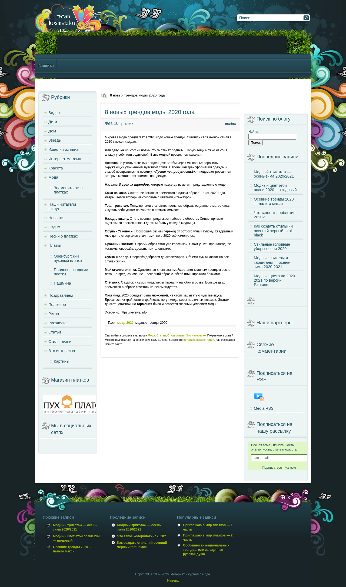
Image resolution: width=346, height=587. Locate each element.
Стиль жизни (176, 335)
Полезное (57, 304)
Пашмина (62, 283)
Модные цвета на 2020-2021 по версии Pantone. (275, 280)
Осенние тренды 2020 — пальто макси (274, 201)
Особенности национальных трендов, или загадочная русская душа (206, 549)
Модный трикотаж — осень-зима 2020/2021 (274, 174)
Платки (54, 245)
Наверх (173, 580)
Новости (56, 218)
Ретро (53, 314)
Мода (151, 335)
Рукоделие (58, 323)
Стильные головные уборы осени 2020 (272, 246)
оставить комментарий (198, 339)
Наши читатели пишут (62, 206)
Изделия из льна (63, 149)
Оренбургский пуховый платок (68, 258)
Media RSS (264, 408)
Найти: (253, 132)
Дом (52, 131)
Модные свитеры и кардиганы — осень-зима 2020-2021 (272, 262)
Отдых (54, 227)
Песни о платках (63, 236)
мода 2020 (125, 323)
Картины (61, 361)
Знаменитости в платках (68, 190)
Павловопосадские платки (71, 272)
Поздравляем (60, 295)
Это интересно (196, 335)
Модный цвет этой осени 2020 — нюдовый (275, 187)
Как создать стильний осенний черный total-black (273, 230)
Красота (55, 168)
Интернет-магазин (64, 159)
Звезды (55, 140)
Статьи (161, 335)
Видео (54, 113)
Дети (52, 122)
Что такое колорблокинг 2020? (275, 215)
